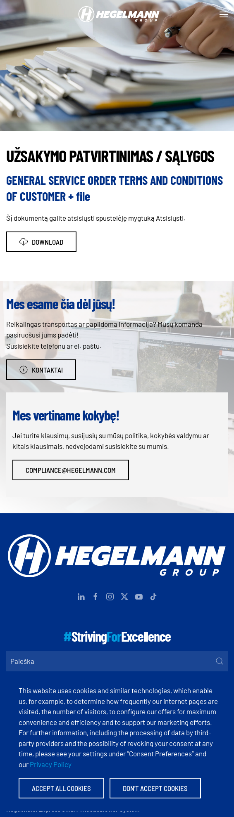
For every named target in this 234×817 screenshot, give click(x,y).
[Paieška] (117, 661)
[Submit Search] (219, 661)
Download (41, 242)
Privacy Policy (51, 764)
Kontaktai (41, 370)
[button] (224, 14)
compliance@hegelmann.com (71, 470)
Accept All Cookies (61, 788)
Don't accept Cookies (155, 788)
